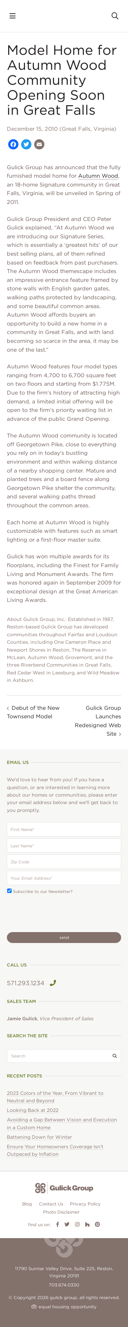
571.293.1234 (31, 983)
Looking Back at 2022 (32, 1110)
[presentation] (59, 913)
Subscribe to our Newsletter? (42, 891)
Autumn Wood (98, 176)
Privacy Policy (85, 1203)
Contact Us (51, 1203)
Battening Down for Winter (39, 1137)
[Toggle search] (115, 16)
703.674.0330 (64, 1285)
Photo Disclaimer (61, 1212)
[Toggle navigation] (12, 16)
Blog (27, 1203)
